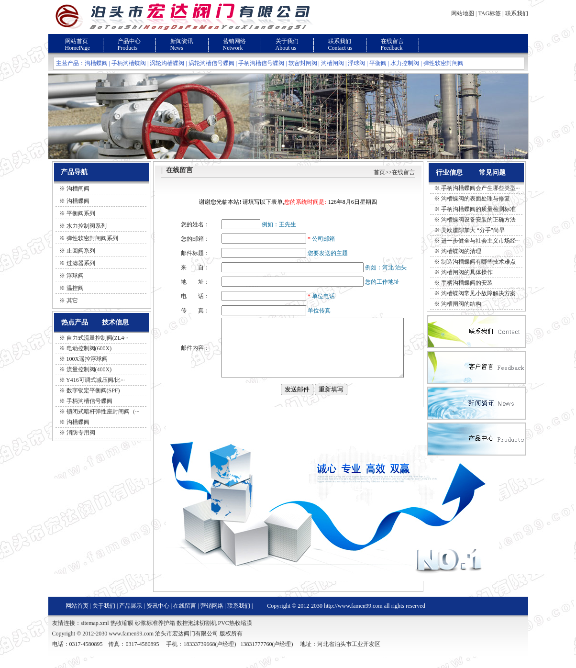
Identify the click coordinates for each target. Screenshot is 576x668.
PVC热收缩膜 (235, 634)
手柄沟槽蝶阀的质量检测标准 (478, 209)
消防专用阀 (80, 432)
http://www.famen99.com (353, 617)
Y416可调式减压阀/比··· (95, 380)
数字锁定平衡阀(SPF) (93, 390)
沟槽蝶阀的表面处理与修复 (475, 198)
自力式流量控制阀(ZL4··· (97, 337)
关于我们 (287, 41)
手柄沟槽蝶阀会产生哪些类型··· (480, 188)
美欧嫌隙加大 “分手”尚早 (473, 230)
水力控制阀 (404, 63)
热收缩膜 (122, 634)
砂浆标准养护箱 (155, 634)
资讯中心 (157, 617)
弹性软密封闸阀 (443, 63)
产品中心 (129, 41)
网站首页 (76, 41)
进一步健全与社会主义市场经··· (480, 240)
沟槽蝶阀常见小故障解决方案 (478, 293)
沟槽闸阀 (332, 63)
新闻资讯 (181, 41)
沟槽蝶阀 (96, 63)
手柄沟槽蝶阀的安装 (467, 282)
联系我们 (516, 13)
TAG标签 (489, 13)
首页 (379, 172)
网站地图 (462, 13)
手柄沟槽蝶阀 (128, 63)
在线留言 (392, 41)
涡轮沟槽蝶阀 (167, 63)
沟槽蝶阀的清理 (461, 251)
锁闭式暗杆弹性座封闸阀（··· (103, 411)
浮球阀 (356, 63)
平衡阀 (378, 63)
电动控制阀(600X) (89, 348)
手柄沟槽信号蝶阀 (261, 63)
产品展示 (130, 617)
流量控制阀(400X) (89, 369)
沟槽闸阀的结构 (461, 304)
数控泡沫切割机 (197, 634)
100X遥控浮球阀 (87, 359)
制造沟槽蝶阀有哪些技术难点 (478, 261)
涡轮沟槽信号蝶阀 (211, 63)
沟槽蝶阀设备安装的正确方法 (478, 219)
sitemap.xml (95, 634)
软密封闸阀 (302, 63)
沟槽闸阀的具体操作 (467, 272)
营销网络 (234, 41)
